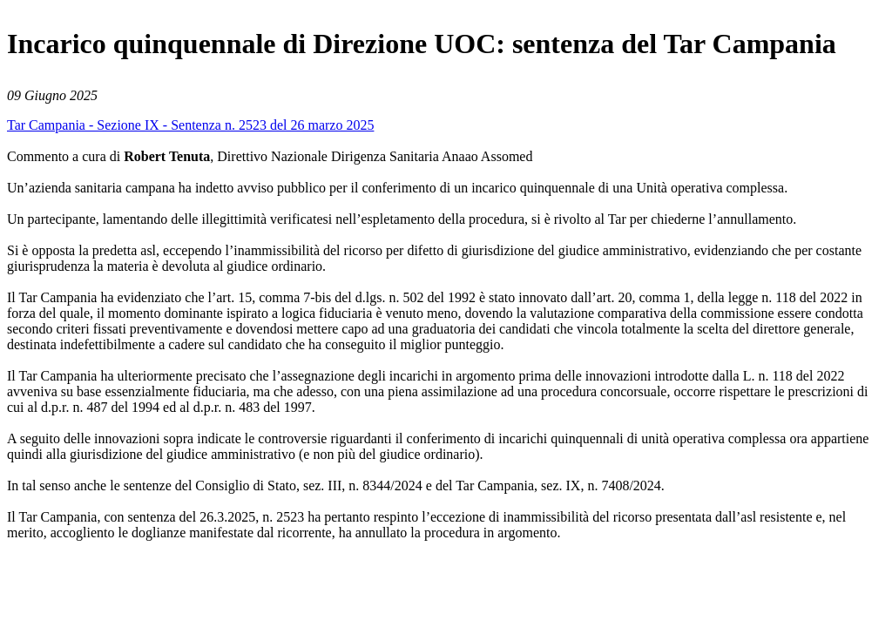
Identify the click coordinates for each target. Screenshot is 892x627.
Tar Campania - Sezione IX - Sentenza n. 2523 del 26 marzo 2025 (190, 125)
